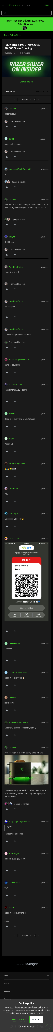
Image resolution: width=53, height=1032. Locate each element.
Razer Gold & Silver (12, 35)
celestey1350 (14, 643)
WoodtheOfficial (16, 267)
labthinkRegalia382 (17, 463)
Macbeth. (13, 108)
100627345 (14, 538)
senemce (12, 697)
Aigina (11, 438)
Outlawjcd (13, 513)
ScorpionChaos (15, 384)
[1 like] (15, 121)
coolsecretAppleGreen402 (20, 169)
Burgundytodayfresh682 (19, 821)
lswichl (12, 413)
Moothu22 (13, 488)
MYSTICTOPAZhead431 (19, 672)
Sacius (12, 907)
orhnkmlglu (14, 853)
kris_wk (12, 236)
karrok (11, 138)
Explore (26, 983)
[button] (3, 6)
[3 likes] (17, 803)
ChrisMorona (14, 882)
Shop (26, 975)
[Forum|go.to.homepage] (19, 5)
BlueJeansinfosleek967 (19, 722)
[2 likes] (15, 181)
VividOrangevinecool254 (20, 359)
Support (26, 991)
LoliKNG (12, 199)
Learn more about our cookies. (29, 1013)
